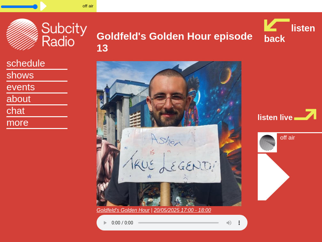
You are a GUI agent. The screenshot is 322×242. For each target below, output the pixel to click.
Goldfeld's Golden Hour (123, 210)
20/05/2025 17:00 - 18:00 (182, 210)
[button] (48, 123)
